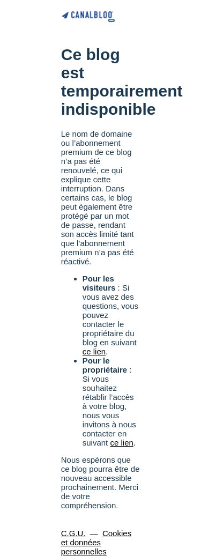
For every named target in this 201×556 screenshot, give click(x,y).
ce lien (94, 351)
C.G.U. (73, 533)
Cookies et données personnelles (96, 542)
